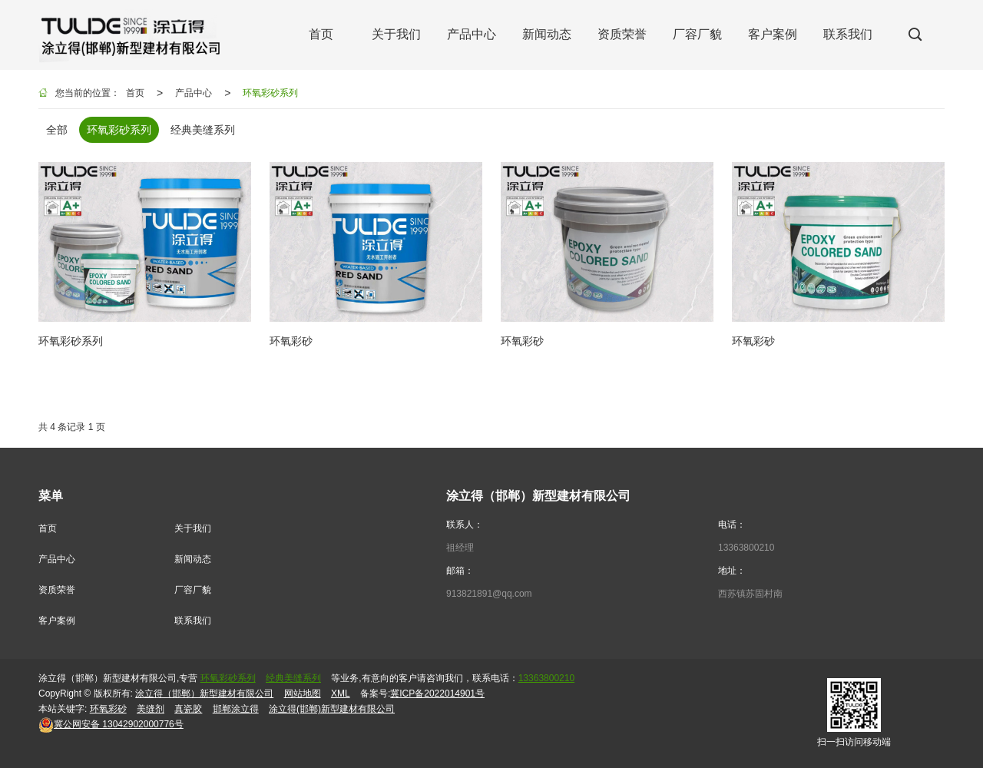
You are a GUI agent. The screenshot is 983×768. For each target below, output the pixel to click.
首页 (135, 93)
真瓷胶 (188, 708)
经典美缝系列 (293, 678)
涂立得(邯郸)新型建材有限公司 (332, 708)
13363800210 (746, 547)
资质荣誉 (56, 589)
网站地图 (302, 693)
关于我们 (192, 528)
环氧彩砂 (108, 708)
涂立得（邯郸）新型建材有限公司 (204, 693)
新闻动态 (192, 559)
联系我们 (192, 620)
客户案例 (56, 620)
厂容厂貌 (192, 589)
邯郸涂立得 (236, 708)
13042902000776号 (111, 724)
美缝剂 (150, 708)
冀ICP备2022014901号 (437, 693)
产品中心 (193, 93)
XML (340, 693)
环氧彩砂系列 (270, 93)
